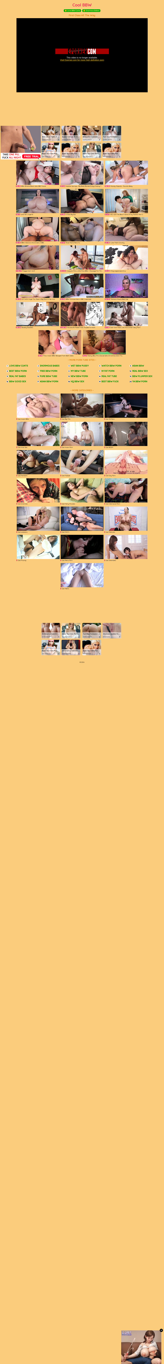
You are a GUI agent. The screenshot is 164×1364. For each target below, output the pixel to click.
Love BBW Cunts (72, 11)
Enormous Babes (91, 11)
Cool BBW (82, 5)
